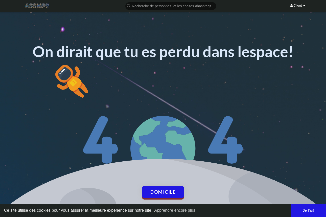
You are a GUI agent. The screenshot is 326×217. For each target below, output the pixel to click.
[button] (171, 6)
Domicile (163, 192)
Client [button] (297, 5)
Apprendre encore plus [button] (174, 210)
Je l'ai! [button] (308, 210)
